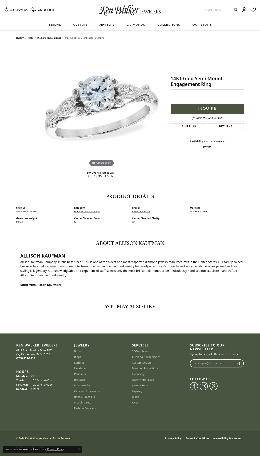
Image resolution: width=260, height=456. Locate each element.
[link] (15, 10)
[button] (244, 10)
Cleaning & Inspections (146, 357)
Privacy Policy (173, 438)
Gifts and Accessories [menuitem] (87, 391)
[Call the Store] (25, 358)
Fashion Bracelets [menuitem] (85, 408)
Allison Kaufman (141, 211)
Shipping (189, 126)
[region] (101, 107)
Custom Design (141, 362)
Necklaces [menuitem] (80, 368)
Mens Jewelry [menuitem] (82, 385)
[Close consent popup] (79, 449)
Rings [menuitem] (77, 357)
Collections (168, 24)
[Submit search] (235, 10)
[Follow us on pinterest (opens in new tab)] (213, 386)
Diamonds (136, 24)
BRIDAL (55, 24)
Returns (226, 126)
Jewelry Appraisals (143, 379)
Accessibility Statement (227, 438)
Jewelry (107, 24)
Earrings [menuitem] (79, 362)
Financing (138, 374)
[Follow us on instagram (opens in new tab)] (204, 386)
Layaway (137, 391)
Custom (80, 24)
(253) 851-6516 (100, 176)
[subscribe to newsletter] (237, 363)
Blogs (135, 397)
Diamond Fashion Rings (49, 37)
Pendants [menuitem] (80, 374)
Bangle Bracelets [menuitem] (84, 397)
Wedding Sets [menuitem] (82, 402)
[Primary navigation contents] (130, 25)
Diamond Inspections (145, 368)
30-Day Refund (141, 351)
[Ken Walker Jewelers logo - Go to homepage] (130, 10)
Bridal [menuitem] (77, 351)
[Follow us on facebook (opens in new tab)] (194, 386)
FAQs (135, 402)
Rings (30, 37)
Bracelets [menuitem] (80, 379)
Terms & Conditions (197, 438)
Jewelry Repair (141, 385)
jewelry (20, 37)
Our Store (201, 24)
